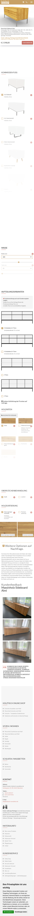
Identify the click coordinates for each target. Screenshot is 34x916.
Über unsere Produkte (9, 831)
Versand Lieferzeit (8, 863)
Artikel (5, 846)
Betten (5, 764)
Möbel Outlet (7, 861)
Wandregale (7, 748)
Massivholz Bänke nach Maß (11, 734)
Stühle (5, 736)
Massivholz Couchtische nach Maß (12, 731)
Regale (5, 739)
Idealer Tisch (7, 841)
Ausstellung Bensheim (9, 873)
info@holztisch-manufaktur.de (10, 801)
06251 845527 (9, 793)
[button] (27, 43)
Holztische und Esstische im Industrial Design (15, 716)
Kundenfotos (7, 868)
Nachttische (7, 766)
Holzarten (6, 833)
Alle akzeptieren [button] (8, 912)
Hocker (5, 746)
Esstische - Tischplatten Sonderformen (14, 713)
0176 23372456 (9, 794)
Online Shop (7, 858)
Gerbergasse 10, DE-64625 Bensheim (13, 788)
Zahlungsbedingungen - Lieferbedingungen (15, 875)
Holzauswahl (7, 836)
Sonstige (6, 741)
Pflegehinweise (8, 843)
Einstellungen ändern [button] (21, 912)
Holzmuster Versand (8, 415)
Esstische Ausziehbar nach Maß (12, 708)
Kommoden (7, 743)
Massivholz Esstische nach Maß (12, 711)
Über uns (6, 871)
